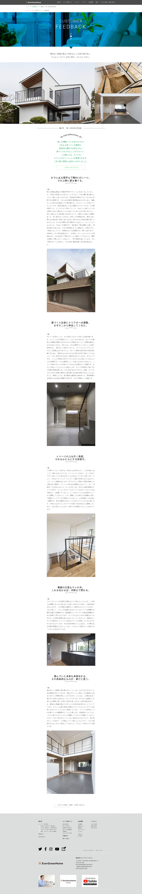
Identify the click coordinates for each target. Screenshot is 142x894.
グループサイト (81, 829)
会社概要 (80, 824)
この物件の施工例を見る (71, 167)
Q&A (97, 2)
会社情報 (91, 2)
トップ (27, 6)
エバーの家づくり (67, 2)
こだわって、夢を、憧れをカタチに (49, 829)
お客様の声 (35, 6)
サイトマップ (99, 850)
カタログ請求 (94, 824)
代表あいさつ (81, 825)
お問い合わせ (94, 827)
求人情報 (80, 835)
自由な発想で (66, 824)
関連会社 (80, 827)
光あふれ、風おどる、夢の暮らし (48, 825)
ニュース (77, 2)
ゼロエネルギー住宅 (67, 833)
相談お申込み (94, 825)
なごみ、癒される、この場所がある (49, 827)
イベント (84, 2)
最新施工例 (40, 834)
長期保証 (65, 831)
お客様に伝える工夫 (67, 827)
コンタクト (94, 821)
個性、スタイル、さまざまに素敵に (49, 831)
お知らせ (80, 834)
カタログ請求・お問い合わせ (108, 2)
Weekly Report (41, 836)
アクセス (80, 831)
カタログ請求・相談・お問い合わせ (70, 805)
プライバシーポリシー (88, 850)
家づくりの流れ (66, 825)
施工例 (58, 2)
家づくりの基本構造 (67, 829)
